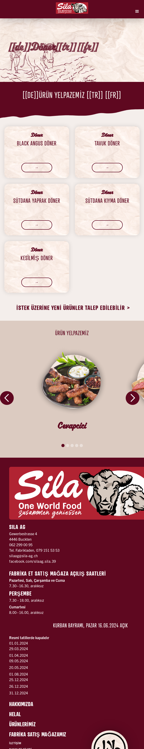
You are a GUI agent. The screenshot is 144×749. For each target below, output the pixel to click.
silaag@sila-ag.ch (23, 555)
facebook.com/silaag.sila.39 (32, 561)
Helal (15, 714)
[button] (137, 11)
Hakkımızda (21, 704)
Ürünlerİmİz (22, 724)
